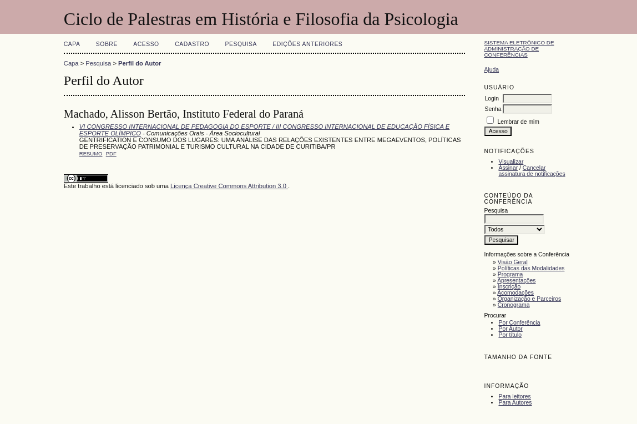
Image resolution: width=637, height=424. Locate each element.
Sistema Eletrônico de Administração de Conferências (519, 48)
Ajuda (491, 70)
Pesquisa (241, 44)
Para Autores (515, 403)
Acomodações (515, 293)
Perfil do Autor (139, 63)
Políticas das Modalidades (531, 268)
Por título (510, 335)
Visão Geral (513, 262)
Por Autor (510, 329)
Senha (492, 109)
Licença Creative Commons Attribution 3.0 (229, 186)
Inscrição (509, 287)
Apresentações (516, 280)
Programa (510, 274)
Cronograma (514, 305)
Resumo (91, 153)
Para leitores (514, 396)
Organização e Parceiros (529, 299)
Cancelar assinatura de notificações (531, 171)
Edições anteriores (307, 44)
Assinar (508, 168)
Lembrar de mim (518, 122)
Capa (72, 44)
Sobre (107, 44)
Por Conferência (519, 323)
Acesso (146, 44)
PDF (111, 153)
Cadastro (192, 44)
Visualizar (510, 162)
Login (491, 98)
